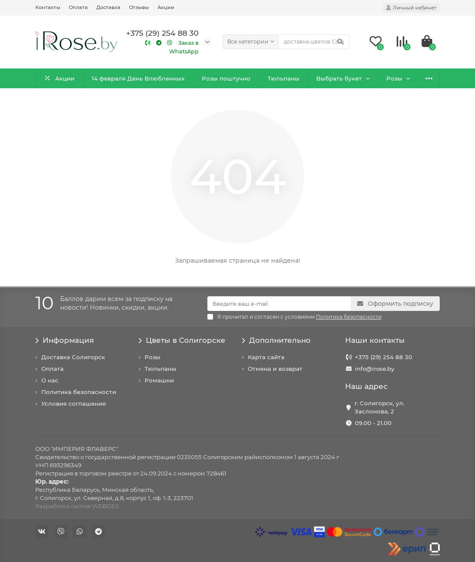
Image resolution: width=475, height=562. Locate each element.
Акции (165, 7)
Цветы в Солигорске (182, 340)
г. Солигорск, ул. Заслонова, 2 (379, 407)
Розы (394, 78)
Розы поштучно (226, 78)
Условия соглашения (73, 403)
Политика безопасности (78, 391)
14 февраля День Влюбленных (138, 78)
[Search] (313, 41)
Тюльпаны (283, 78)
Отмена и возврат (275, 368)
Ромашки (159, 380)
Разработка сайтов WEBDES (77, 506)
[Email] (279, 303)
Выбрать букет (339, 78)
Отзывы (139, 7)
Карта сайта (266, 357)
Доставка (108, 7)
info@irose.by (374, 368)
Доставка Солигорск (73, 357)
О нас (50, 380)
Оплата (78, 7)
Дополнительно (276, 340)
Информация (64, 340)
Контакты (47, 7)
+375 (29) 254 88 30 (383, 357)
